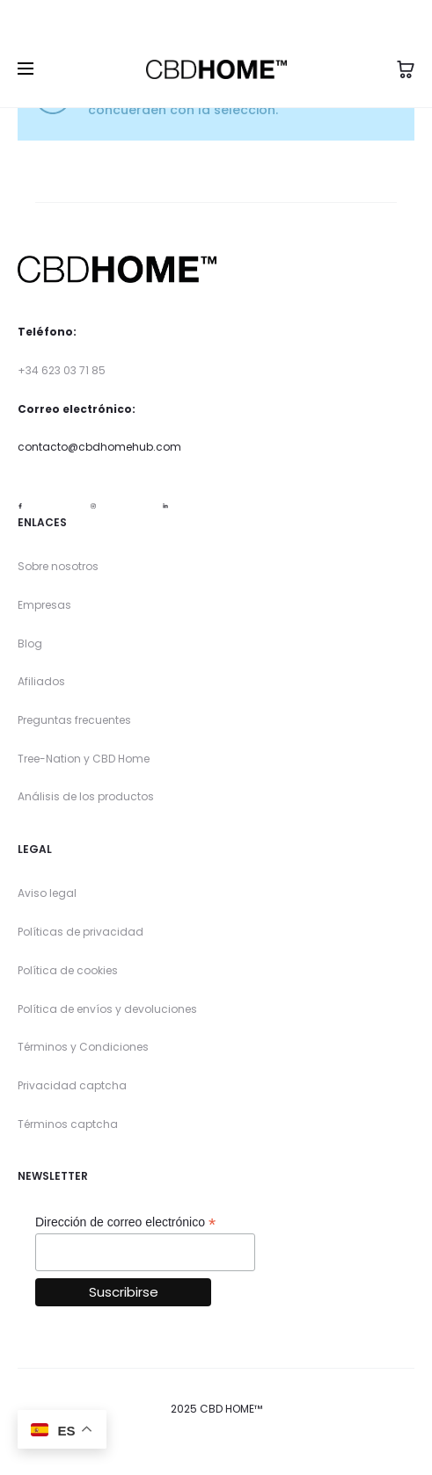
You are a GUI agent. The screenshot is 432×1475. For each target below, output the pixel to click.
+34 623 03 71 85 (62, 370)
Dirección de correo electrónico (125, 1222)
